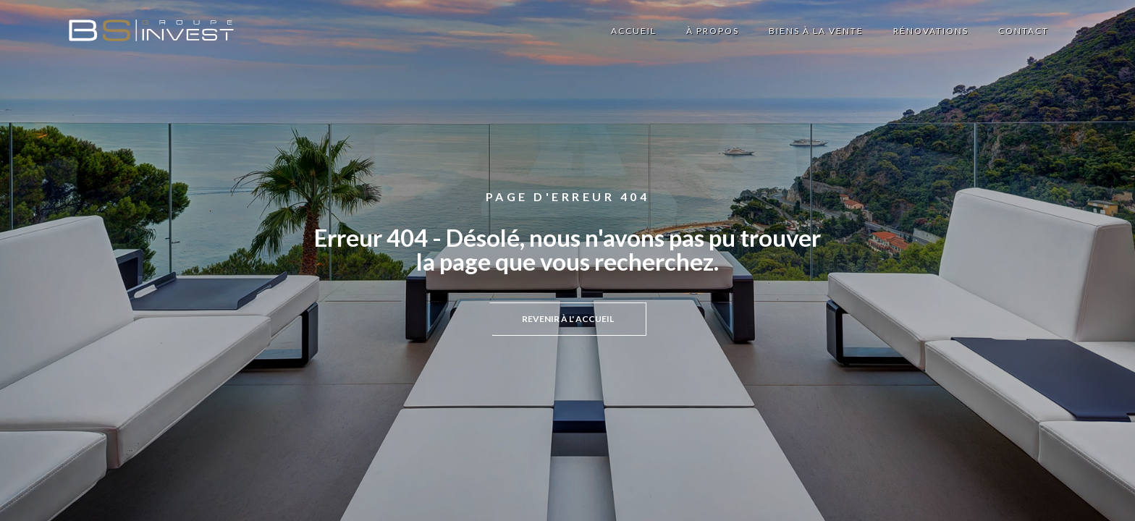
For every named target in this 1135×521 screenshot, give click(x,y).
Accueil (634, 30)
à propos (712, 30)
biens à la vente (816, 30)
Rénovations (931, 30)
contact (1023, 30)
